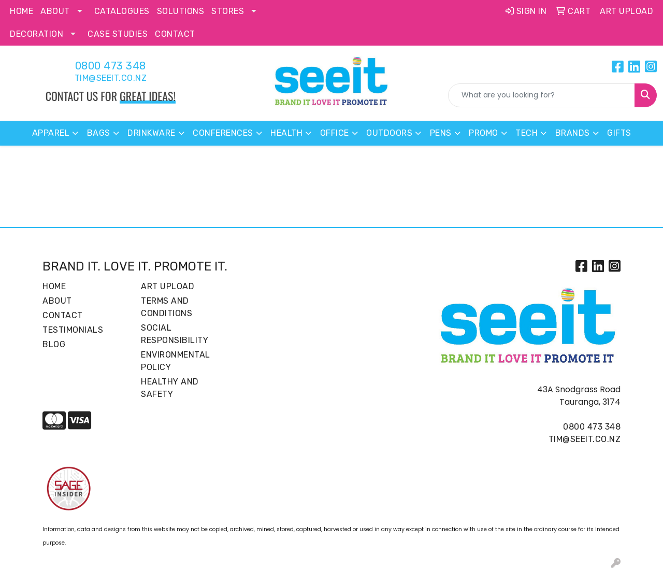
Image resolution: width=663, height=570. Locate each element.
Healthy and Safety (170, 388)
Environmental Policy (175, 361)
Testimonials (72, 330)
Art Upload (167, 286)
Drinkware (151, 133)
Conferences (223, 133)
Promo (483, 133)
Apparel (51, 133)
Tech (526, 133)
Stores (227, 11)
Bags (98, 133)
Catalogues (122, 11)
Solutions (181, 11)
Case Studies (118, 34)
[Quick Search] (541, 95)
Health (286, 133)
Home (21, 11)
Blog (53, 344)
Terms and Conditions (166, 307)
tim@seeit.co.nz (111, 78)
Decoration (36, 34)
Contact (175, 34)
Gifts (619, 133)
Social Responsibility (174, 334)
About (55, 11)
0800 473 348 (110, 66)
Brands (572, 133)
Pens (441, 133)
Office (334, 133)
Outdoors (389, 133)
